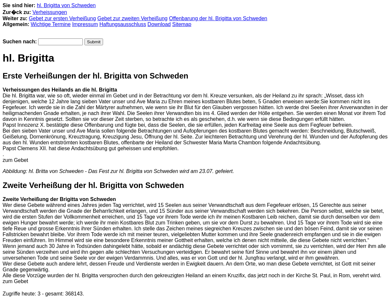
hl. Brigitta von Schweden (66, 5)
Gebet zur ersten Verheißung (62, 18)
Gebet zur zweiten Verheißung (133, 18)
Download (159, 24)
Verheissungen (50, 12)
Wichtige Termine (50, 24)
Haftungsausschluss (122, 24)
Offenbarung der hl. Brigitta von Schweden (218, 18)
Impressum (85, 24)
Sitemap (181, 24)
